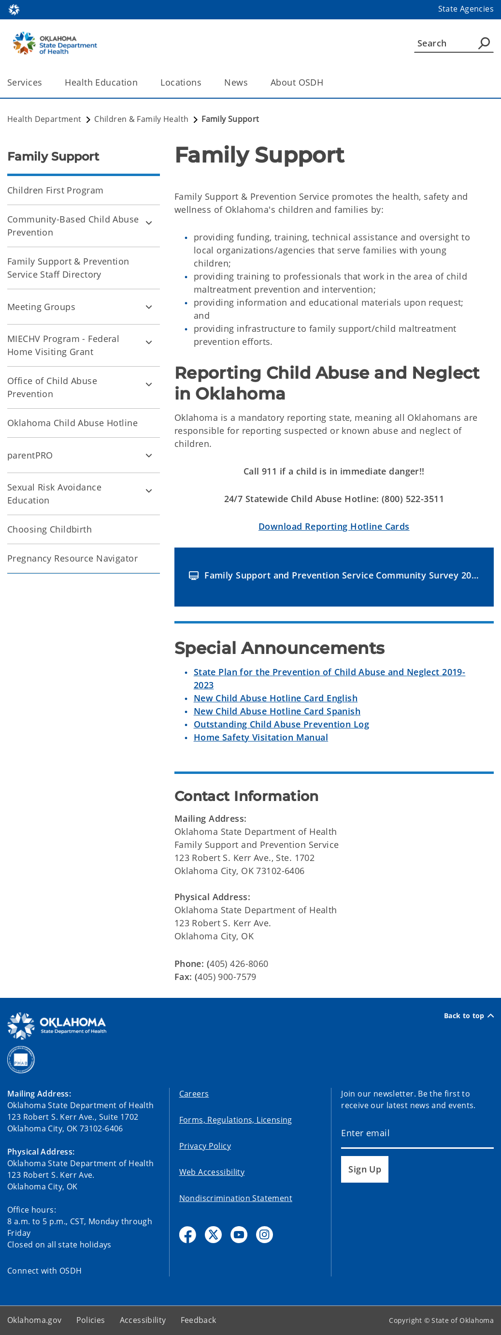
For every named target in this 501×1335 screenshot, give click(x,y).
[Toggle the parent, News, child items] (251, 82)
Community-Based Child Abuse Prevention (73, 225)
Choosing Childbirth (49, 529)
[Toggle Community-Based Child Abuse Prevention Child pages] (148, 222)
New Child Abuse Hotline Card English (276, 698)
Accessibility (143, 1320)
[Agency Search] (484, 43)
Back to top (469, 1015)
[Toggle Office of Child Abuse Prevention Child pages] (148, 384)
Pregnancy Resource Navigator (72, 558)
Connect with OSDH (44, 1270)
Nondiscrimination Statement (235, 1198)
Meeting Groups (41, 306)
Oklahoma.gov (34, 1320)
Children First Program (55, 190)
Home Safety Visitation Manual (261, 737)
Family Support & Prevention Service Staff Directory (68, 267)
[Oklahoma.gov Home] (14, 9)
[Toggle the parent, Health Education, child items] (141, 82)
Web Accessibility (211, 1172)
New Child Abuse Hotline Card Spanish (277, 711)
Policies (90, 1320)
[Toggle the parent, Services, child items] (45, 82)
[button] (334, 575)
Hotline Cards (334, 526)
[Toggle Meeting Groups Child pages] (148, 306)
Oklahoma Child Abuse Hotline (72, 423)
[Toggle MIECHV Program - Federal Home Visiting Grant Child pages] (148, 342)
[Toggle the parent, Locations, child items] (204, 82)
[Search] (454, 43)
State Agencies (466, 8)
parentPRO (30, 455)
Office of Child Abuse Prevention (52, 387)
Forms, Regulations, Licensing (235, 1119)
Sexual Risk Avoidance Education (54, 493)
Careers (194, 1093)
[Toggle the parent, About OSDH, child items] (326, 82)
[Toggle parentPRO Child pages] (148, 455)
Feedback (198, 1320)
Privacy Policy (205, 1146)
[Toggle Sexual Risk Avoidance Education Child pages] (148, 490)
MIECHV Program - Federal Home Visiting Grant (63, 345)
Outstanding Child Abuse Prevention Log (281, 724)
